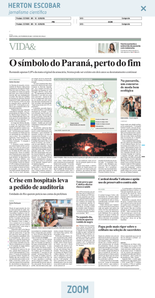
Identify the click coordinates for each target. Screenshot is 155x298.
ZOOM (77, 289)
